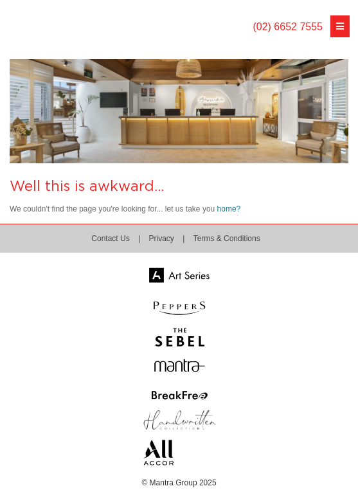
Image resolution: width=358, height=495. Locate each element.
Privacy (162, 238)
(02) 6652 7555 (288, 26)
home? (229, 208)
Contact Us (110, 238)
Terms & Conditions (226, 238)
